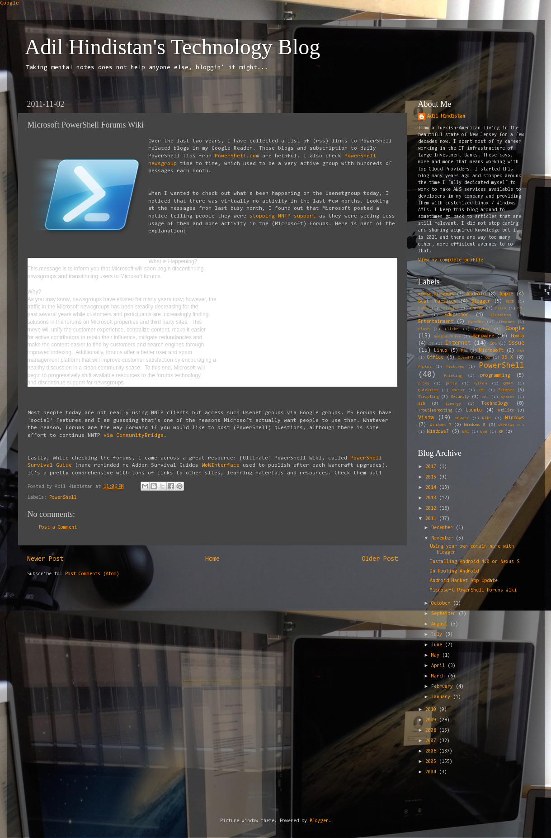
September (444, 613)
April (439, 665)
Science (506, 390)
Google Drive (447, 336)
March (439, 676)
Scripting (428, 397)
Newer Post (45, 559)
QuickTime (428, 390)
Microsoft (491, 350)
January (442, 697)
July (438, 634)
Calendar (450, 308)
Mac (464, 351)
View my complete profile (450, 260)
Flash (423, 329)
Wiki (486, 418)
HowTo (517, 336)
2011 (432, 518)
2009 (432, 720)
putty (451, 383)
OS (487, 358)
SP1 (484, 397)
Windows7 (438, 431)
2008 (432, 730)
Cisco (500, 308)
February (443, 686)
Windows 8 (474, 425)
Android (475, 294)
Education (456, 314)
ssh (421, 404)
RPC (481, 390)
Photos (425, 367)
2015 (432, 477)
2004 (432, 772)
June (438, 645)
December (443, 528)
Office (435, 357)
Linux (440, 350)
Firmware (505, 322)
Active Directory (436, 294)
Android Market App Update (464, 580)
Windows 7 (440, 425)
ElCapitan (500, 315)
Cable (423, 308)
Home (212, 559)
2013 (432, 498)
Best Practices (437, 301)
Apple (506, 294)
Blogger (480, 301)
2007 (432, 741)
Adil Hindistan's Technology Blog (172, 47)
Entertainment (435, 321)
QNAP (508, 383)
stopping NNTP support (281, 216)
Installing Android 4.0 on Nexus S (474, 561)
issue (516, 343)
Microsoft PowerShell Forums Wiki (473, 590)
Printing (453, 376)
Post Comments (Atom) (92, 574)
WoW (483, 432)
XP (501, 432)
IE (431, 344)
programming (495, 375)
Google (9, 3)
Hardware (483, 336)
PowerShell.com (237, 156)
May (436, 655)
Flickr (451, 329)
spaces (507, 397)
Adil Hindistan (446, 116)
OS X (507, 357)
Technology (495, 403)
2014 (432, 487)
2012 (432, 508)
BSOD (509, 301)
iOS (493, 343)
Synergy (453, 404)
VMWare (462, 418)
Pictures (455, 367)
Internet (458, 343)
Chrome (477, 308)
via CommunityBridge (134, 435)
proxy (423, 383)
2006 (432, 751)
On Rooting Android (454, 571)
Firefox (476, 322)
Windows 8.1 (511, 425)
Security (460, 397)
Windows (514, 418)
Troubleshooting (435, 410)
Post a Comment (58, 527)
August (440, 624)
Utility (506, 410)
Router (458, 390)
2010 (432, 709)
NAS (521, 351)
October (442, 603)
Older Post (380, 559)
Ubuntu (474, 410)
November (443, 538)
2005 (432, 761)
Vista (426, 418)
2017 (432, 466)
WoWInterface (221, 465)
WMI (465, 432)
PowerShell (62, 497)
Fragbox (482, 329)
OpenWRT (466, 358)
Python (480, 383)
